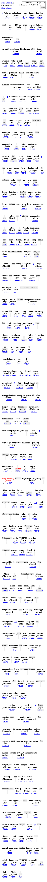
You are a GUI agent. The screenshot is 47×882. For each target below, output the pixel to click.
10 (35, 502)
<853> (17, 42)
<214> (17, 89)
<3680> (22, 411)
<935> (7, 42)
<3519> (14, 865)
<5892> (29, 161)
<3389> (13, 113)
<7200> (23, 459)
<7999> (32, 30)
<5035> (6, 686)
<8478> (28, 376)
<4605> (33, 435)
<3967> (5, 698)
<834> (24, 18)
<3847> (7, 674)
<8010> (32, 18)
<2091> (34, 66)
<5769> (35, 805)
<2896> (5, 805)
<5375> (38, 209)
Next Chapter (6, 8)
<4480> (30, 459)
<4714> (6, 579)
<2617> (8, 817)
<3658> (21, 686)
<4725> (20, 352)
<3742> (7, 388)
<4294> (27, 125)
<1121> (23, 137)
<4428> (13, 185)
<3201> (22, 841)
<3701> (20, 66)
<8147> (5, 531)
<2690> (12, 710)
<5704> (14, 507)
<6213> (40, 18)
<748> (35, 447)
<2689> (28, 710)
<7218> (19, 125)
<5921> (15, 292)
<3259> (6, 292)
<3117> (22, 507)
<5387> (6, 137)
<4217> (17, 662)
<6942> (9, 614)
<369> (40, 507)
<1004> (10, 30)
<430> (37, 89)
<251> (32, 650)
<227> (13, 101)
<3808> (31, 316)
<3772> (32, 543)
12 (15, 622)
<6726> (21, 161)
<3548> (6, 268)
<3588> (39, 590)
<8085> (24, 734)
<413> (4, 113)
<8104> (38, 614)
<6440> (5, 304)
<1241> (16, 316)
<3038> (40, 638)
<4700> (40, 674)
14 (35, 824)
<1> (5, 66)
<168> (26, 233)
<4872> (37, 531)
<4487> (17, 328)
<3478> (36, 113)
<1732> (39, 54)
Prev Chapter (6, 3)
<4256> (7, 626)
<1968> (32, 638)
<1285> (32, 149)
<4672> (28, 602)
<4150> (35, 233)
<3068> (18, 30)
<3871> (13, 531)
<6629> (5, 316)
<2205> (28, 113)
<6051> (29, 829)
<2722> (8, 567)
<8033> (38, 495)
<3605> (7, 18)
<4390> (14, 829)
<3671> (36, 376)
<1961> (19, 388)
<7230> (27, 328)
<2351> (20, 495)
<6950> (34, 101)
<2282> (27, 185)
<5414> (32, 77)
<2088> (30, 507)
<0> (3, 101)
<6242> (13, 698)
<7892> (29, 781)
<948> (16, 674)
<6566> (9, 400)
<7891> (30, 626)
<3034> (5, 757)
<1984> (27, 746)
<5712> (24, 280)
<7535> (35, 519)
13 (34, 705)
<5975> (6, 662)
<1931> (13, 161)
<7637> (12, 197)
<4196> (24, 662)
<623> (24, 638)
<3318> (33, 567)
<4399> (16, 18)
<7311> (7, 769)
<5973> (14, 555)
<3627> (13, 77)
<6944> (16, 54)
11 (18, 574)
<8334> (10, 853)
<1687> (8, 364)
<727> (23, 149)
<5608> (39, 316)
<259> (5, 722)
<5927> (7, 149)
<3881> (24, 209)
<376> (16, 173)
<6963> (5, 746)
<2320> (5, 197)
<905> (12, 435)
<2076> (32, 304)
